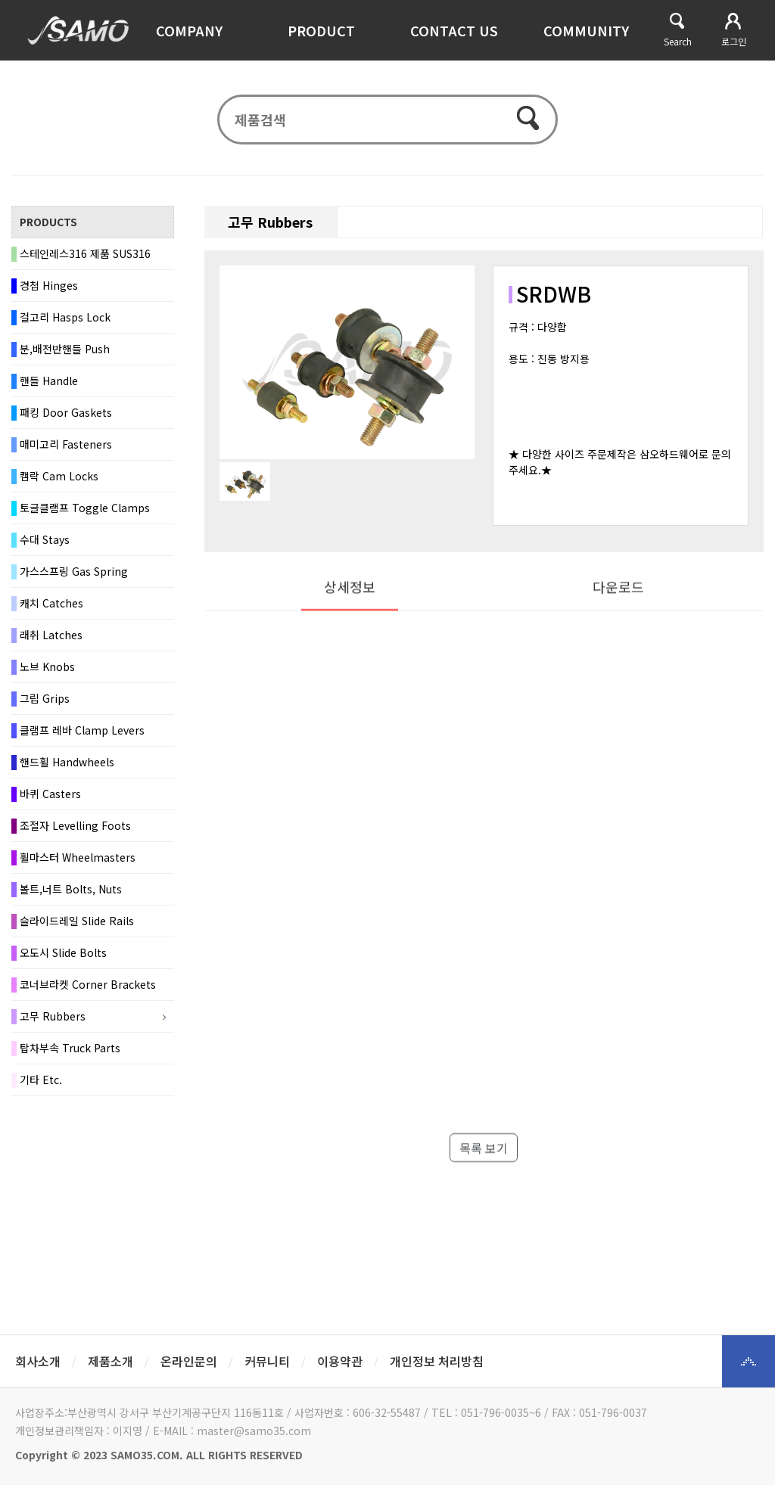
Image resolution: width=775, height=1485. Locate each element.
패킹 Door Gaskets (66, 414)
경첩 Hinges (49, 287)
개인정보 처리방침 (437, 1361)
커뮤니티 (267, 1361)
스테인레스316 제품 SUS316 (85, 255)
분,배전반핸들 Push (65, 351)
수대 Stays (45, 541)
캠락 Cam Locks (59, 478)
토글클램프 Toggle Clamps (85, 509)
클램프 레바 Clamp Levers (82, 732)
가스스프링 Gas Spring (74, 573)
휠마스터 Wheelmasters (77, 859)
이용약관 (340, 1361)
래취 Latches (51, 637)
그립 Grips (45, 700)
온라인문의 (188, 1361)
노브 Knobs (47, 668)
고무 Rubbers (53, 1018)
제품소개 (110, 1361)
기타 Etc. (41, 1081)
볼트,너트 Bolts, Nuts (71, 891)
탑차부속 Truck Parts (70, 1050)
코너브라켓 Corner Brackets (88, 986)
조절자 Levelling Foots (75, 827)
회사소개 (38, 1361)
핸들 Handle (49, 382)
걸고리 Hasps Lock (65, 319)
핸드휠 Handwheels (67, 764)
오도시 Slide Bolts (63, 954)
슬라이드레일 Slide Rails (77, 922)
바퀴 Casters (50, 795)
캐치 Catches (51, 605)
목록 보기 (483, 1183)
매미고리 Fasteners (66, 446)
